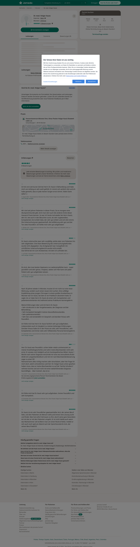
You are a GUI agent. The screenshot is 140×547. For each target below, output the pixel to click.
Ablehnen (78, 81)
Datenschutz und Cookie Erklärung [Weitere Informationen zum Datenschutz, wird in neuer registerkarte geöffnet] (76, 76)
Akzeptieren (92, 81)
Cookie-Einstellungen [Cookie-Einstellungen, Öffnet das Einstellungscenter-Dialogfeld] (50, 81)
